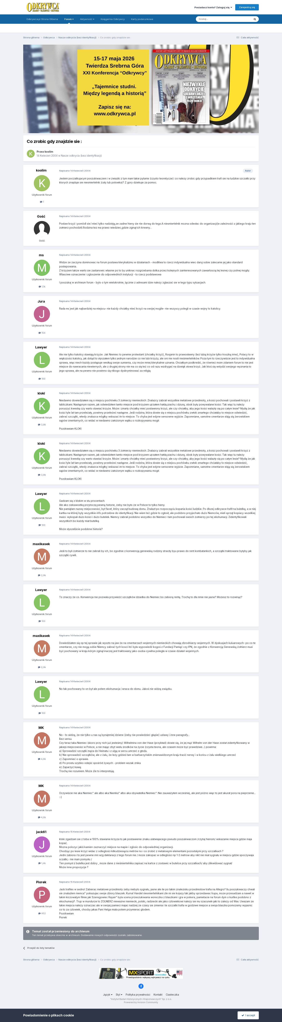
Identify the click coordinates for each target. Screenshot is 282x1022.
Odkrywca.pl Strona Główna (42, 19)
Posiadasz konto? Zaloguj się (213, 7)
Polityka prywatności (138, 994)
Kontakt (158, 994)
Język (107, 994)
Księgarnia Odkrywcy (113, 19)
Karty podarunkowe (142, 19)
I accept (248, 1015)
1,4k (42, 863)
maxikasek (41, 544)
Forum (69, 21)
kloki (41, 393)
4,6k (42, 758)
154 (41, 332)
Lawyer (41, 347)
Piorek (41, 882)
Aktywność (87, 19)
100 (41, 378)
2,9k (42, 575)
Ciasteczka (172, 994)
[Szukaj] (214, 19)
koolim (49, 151)
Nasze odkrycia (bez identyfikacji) (81, 155)
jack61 (41, 832)
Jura (41, 301)
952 (42, 913)
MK (41, 728)
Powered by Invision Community (141, 1002)
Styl (119, 994)
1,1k (42, 286)
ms (41, 255)
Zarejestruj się (247, 7)
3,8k (42, 424)
